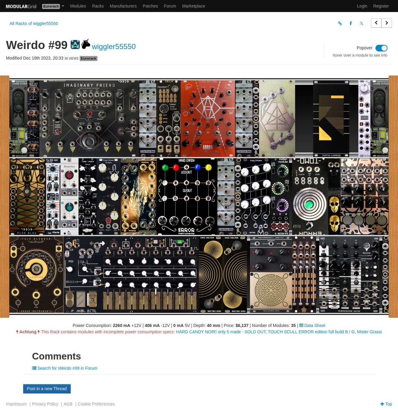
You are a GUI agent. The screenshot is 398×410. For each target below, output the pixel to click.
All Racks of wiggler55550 (34, 23)
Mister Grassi (369, 331)
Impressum (16, 404)
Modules (78, 6)
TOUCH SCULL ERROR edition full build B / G (311, 331)
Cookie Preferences (96, 404)
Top (386, 404)
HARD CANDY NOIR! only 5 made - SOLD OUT (221, 331)
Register (381, 6)
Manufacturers (123, 6)
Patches (150, 6)
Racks (98, 6)
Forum (170, 6)
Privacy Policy (45, 404)
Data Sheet (312, 325)
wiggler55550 (114, 46)
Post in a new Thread (47, 388)
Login (362, 6)
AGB (68, 404)
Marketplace (193, 6)
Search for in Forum (64, 368)
